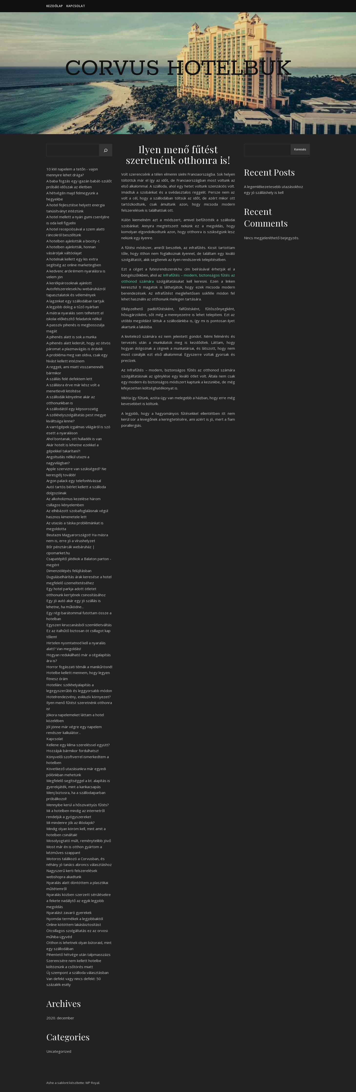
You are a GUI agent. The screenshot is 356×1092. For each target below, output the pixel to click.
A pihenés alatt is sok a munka (71, 336)
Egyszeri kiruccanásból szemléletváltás (79, 624)
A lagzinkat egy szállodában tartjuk (75, 300)
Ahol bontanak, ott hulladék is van (74, 438)
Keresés (300, 149)
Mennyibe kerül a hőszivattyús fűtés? (77, 804)
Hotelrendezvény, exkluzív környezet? (78, 696)
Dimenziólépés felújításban (69, 570)
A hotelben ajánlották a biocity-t (73, 240)
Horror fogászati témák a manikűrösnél (79, 666)
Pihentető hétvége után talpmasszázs (78, 954)
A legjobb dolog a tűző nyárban (72, 306)
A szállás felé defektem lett (69, 378)
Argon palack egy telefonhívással (73, 480)
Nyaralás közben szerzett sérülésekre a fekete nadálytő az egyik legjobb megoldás (78, 900)
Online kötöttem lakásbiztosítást (73, 924)
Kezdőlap (54, 6)
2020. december (60, 1017)
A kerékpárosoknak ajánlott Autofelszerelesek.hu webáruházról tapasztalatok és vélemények (75, 288)
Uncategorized (58, 1051)
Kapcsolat (75, 6)
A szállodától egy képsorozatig (72, 408)
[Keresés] (105, 150)
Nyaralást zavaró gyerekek (69, 912)
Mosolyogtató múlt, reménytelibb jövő (78, 840)
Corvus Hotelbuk (178, 69)
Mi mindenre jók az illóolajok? (70, 822)
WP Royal (92, 1083)
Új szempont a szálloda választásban (77, 972)
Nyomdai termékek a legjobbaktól (74, 918)
